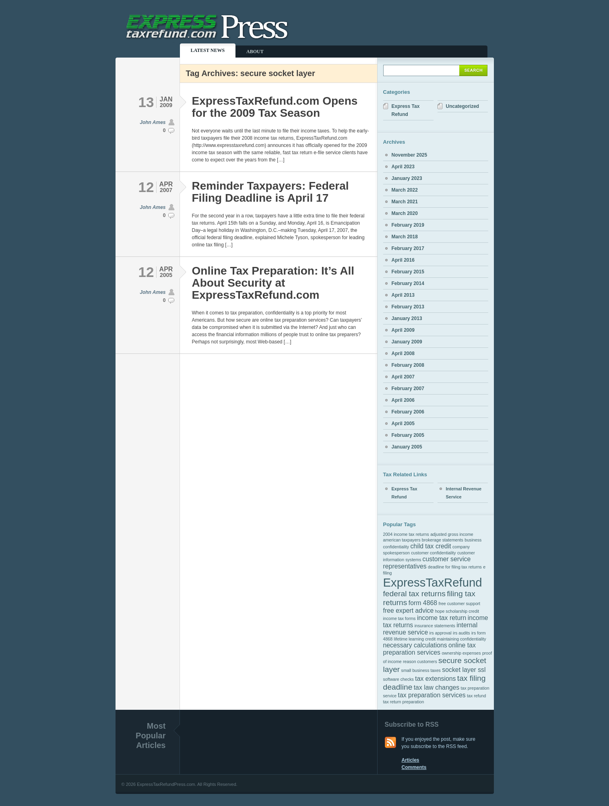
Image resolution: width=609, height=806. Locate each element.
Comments (414, 767)
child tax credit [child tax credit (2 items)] (430, 546)
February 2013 (408, 307)
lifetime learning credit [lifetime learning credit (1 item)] (415, 639)
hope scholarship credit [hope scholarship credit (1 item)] (457, 611)
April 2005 (403, 423)
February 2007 (408, 388)
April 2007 (403, 377)
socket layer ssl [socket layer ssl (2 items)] (463, 669)
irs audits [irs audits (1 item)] (461, 632)
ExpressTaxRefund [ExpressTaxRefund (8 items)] (432, 582)
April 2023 (403, 166)
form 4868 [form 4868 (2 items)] (423, 602)
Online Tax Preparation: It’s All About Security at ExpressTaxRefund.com (273, 283)
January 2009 (407, 342)
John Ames (152, 122)
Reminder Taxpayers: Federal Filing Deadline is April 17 (270, 192)
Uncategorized (462, 106)
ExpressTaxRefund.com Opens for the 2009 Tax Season (275, 107)
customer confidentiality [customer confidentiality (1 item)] (433, 552)
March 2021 (405, 202)
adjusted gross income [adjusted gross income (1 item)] (451, 534)
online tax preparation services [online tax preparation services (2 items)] (429, 649)
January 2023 (407, 178)
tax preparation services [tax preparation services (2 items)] (432, 695)
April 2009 (403, 330)
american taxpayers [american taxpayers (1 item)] (402, 539)
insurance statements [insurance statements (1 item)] (435, 625)
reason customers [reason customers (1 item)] (420, 661)
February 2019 (408, 225)
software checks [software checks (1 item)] (398, 679)
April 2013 (403, 295)
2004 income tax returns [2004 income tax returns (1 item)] (406, 534)
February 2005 (408, 435)
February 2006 (408, 412)
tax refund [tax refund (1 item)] (476, 695)
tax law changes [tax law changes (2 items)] (437, 687)
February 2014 (408, 283)
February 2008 (408, 365)
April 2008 (403, 353)
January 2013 (407, 318)
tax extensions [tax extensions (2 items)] (435, 678)
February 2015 (408, 272)
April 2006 (403, 400)
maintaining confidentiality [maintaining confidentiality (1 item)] (461, 639)
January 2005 (407, 447)
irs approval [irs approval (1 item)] (440, 632)
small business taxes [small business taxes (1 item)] (421, 670)
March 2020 (405, 213)
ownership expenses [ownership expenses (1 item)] (461, 653)
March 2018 (405, 237)
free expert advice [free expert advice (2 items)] (408, 610)
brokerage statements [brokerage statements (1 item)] (442, 539)
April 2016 (403, 260)
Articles (410, 760)
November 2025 (409, 155)
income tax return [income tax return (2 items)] (441, 617)
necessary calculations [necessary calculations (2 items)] (415, 645)
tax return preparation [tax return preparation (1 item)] (403, 701)
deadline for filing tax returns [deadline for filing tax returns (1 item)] (455, 566)
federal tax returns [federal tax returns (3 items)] (414, 593)
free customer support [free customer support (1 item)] (459, 603)
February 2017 (408, 248)
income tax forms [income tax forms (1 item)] (399, 618)
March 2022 (405, 190)
